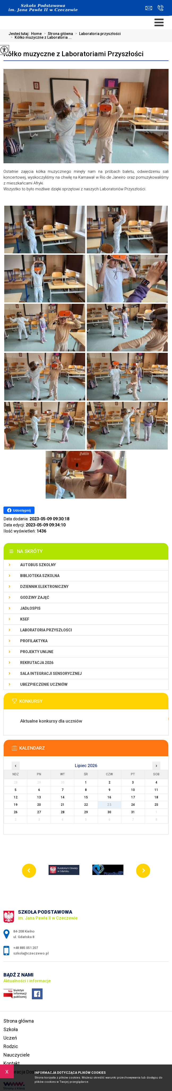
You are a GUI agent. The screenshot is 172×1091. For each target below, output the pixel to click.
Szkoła (10, 1029)
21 (62, 805)
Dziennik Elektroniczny (44, 586)
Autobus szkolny (38, 565)
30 (109, 812)
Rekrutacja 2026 (36, 663)
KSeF (24, 619)
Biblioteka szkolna (39, 576)
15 (86, 797)
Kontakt (11, 1063)
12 (16, 797)
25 (156, 805)
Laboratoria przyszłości (97, 34)
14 (62, 797)
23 (109, 805)
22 (86, 805)
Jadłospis (30, 608)
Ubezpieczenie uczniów (43, 684)
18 (156, 797)
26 (16, 812)
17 (133, 797)
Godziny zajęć (34, 597)
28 (62, 812)
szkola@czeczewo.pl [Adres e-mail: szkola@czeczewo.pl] (31, 953)
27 (39, 812)
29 (86, 812)
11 (156, 790)
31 (133, 812)
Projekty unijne (36, 652)
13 (39, 797)
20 (39, 805)
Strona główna (57, 34)
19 (16, 805)
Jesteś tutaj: (19, 34)
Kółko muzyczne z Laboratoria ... (40, 37)
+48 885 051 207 (160, 8)
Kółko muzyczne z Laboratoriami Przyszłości (73, 54)
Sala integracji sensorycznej (51, 673)
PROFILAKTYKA (34, 641)
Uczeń (10, 1038)
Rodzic (10, 1046)
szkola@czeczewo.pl (148, 8)
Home (36, 34)
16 (109, 797)
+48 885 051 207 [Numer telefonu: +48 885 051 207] (25, 948)
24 (133, 805)
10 (133, 790)
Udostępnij (19, 510)
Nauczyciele (16, 1055)
